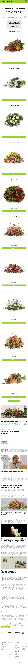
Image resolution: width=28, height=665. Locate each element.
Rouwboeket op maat (10, 451)
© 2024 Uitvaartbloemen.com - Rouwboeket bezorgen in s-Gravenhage (14, 662)
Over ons (2, 636)
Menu (2, 634)
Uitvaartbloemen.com (5, 449)
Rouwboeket (24, 424)
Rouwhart (3, 445)
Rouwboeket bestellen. (5, 627)
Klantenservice (3, 642)
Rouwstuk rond (4, 441)
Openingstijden (3, 640)
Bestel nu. (14, 137)
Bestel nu (13, 100)
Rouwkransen (10, 648)
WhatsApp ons (3, 644)
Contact (2, 638)
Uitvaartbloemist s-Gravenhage (19, 427)
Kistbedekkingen (11, 644)
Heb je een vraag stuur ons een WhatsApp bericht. (15, 616)
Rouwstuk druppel (4, 443)
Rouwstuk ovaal (4, 442)
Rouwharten (10, 646)
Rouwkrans (3, 444)
